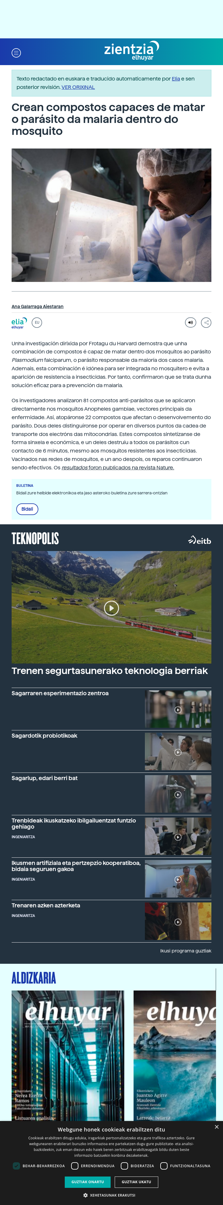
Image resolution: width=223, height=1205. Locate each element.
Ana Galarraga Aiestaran (38, 306)
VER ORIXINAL (78, 87)
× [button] (216, 1127)
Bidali (27, 509)
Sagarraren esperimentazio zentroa (60, 693)
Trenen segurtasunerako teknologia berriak (110, 670)
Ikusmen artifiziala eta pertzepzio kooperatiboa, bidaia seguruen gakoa (76, 866)
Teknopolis (35, 537)
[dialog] (111, 1163)
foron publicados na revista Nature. (118, 467)
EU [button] (37, 323)
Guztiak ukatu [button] (136, 1181)
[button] (16, 52)
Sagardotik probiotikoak (44, 735)
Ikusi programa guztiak (185, 951)
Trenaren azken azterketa (46, 905)
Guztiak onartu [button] (87, 1181)
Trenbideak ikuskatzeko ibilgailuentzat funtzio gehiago (74, 823)
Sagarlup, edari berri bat (45, 778)
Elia (176, 79)
